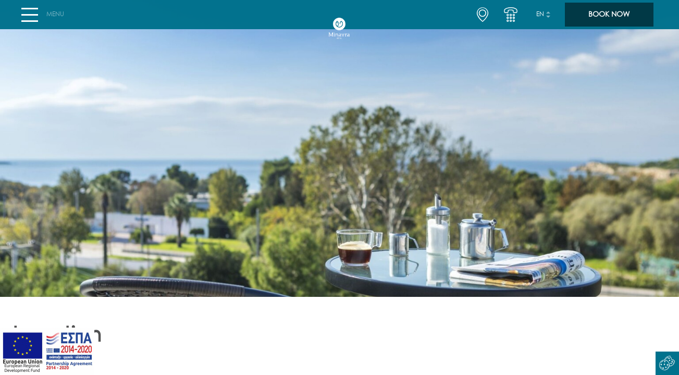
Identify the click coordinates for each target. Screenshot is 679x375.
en (540, 19)
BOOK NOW (608, 18)
